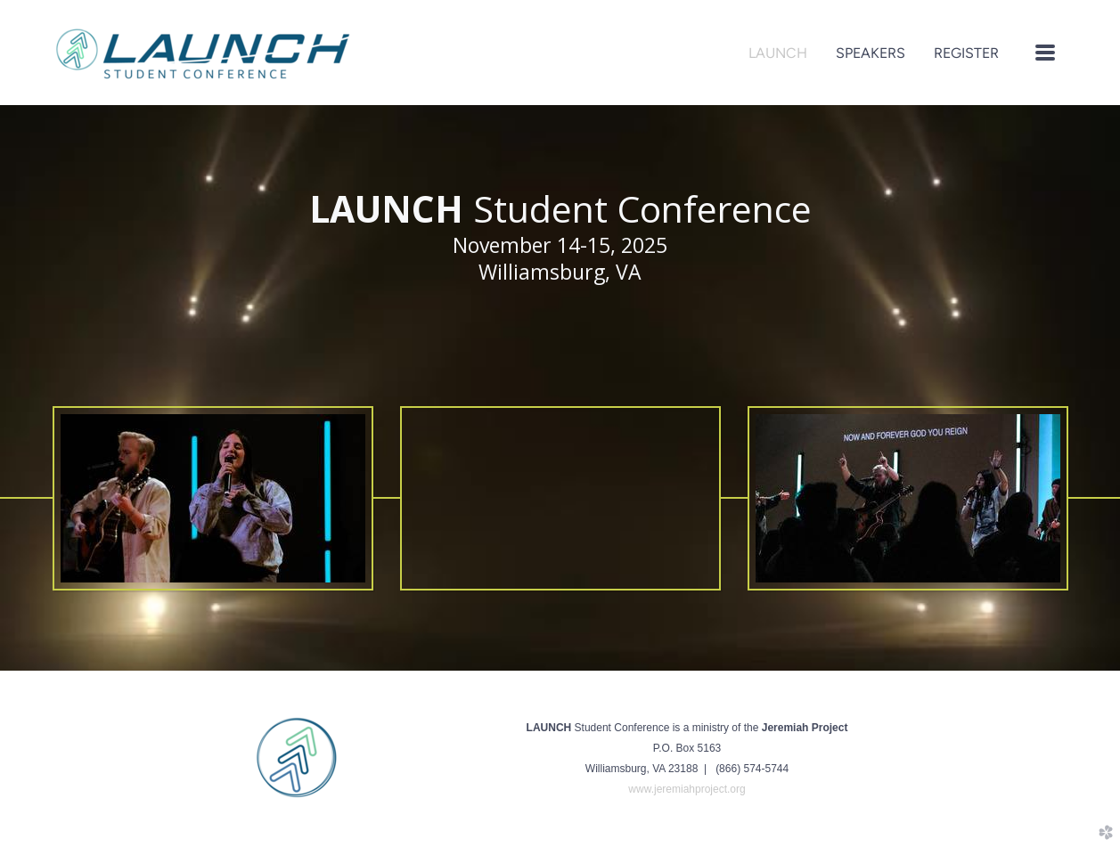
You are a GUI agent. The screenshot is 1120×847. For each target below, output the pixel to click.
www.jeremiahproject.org (686, 789)
